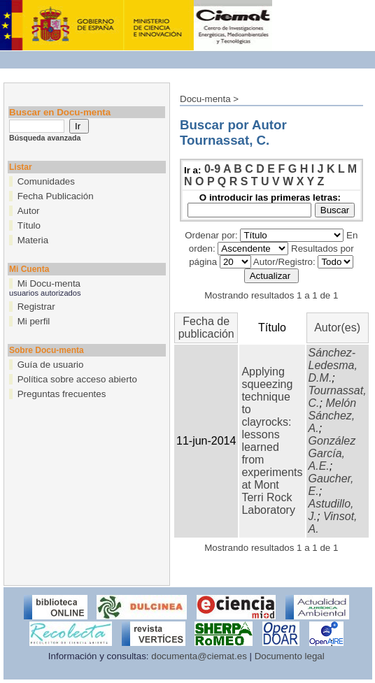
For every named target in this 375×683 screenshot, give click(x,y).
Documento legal (290, 656)
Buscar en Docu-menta (60, 112)
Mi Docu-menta (48, 283)
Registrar (36, 306)
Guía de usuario (50, 364)
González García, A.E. (332, 453)
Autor (28, 211)
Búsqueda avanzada (44, 138)
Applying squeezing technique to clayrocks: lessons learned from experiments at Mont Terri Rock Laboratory (271, 441)
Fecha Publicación (55, 196)
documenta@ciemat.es (199, 656)
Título (29, 225)
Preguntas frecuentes (61, 394)
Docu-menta (205, 99)
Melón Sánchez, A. (332, 415)
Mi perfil (33, 321)
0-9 (212, 169)
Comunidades (46, 181)
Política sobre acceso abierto (77, 379)
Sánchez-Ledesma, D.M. (333, 365)
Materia (32, 240)
